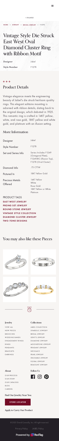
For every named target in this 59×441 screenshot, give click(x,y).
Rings (7, 344)
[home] (4, 6)
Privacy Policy (21, 428)
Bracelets (9, 351)
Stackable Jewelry (39, 358)
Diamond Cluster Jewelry (20, 217)
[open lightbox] (29, 16)
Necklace (35, 351)
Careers (9, 389)
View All (9, 327)
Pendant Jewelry (39, 348)
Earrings (9, 354)
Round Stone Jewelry (17, 209)
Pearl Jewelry (37, 354)
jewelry (15, 25)
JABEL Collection (39, 327)
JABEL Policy (38, 428)
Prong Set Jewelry (15, 205)
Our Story (10, 379)
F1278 (42, 25)
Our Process (11, 375)
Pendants (9, 348)
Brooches (10, 334)
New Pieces (10, 330)
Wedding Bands (12, 337)
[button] (52, 6)
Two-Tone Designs (15, 220)
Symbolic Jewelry (39, 330)
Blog (7, 386)
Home (5, 25)
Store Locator (17, 402)
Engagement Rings (14, 341)
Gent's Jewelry (38, 337)
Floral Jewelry (38, 361)
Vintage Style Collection (19, 213)
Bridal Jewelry (29, 25)
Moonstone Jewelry (41, 344)
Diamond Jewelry (39, 341)
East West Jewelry (15, 201)
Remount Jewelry (39, 365)
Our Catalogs (11, 382)
